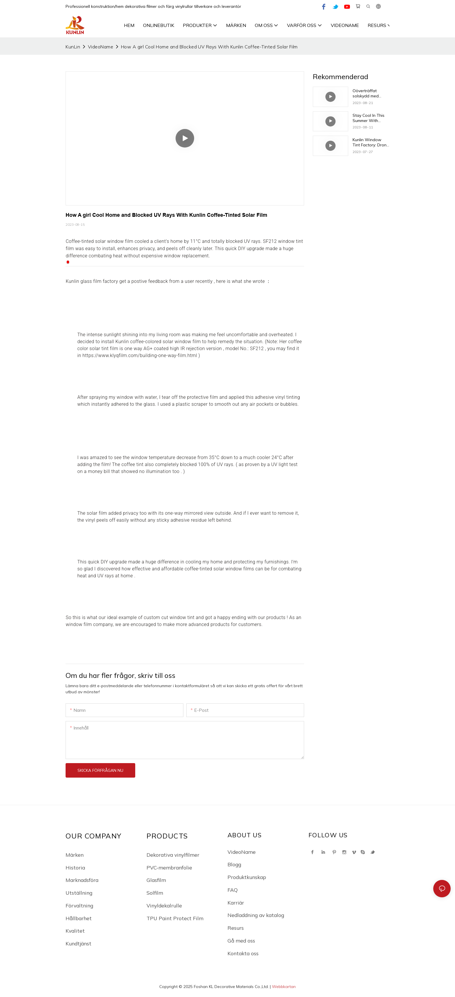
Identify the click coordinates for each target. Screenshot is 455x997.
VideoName (100, 47)
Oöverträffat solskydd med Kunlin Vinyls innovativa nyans (369, 93)
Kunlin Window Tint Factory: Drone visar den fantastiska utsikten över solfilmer (371, 142)
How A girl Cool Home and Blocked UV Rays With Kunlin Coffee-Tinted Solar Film (209, 47)
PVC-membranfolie (169, 867)
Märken (75, 855)
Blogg (234, 864)
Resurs (236, 928)
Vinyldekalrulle (164, 905)
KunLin (73, 47)
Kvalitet (75, 930)
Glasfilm (156, 880)
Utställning (79, 892)
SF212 (257, 348)
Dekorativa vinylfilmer (173, 855)
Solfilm (155, 892)
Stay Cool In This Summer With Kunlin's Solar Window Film (368, 118)
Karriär (236, 902)
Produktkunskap (247, 877)
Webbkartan (284, 986)
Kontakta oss (243, 953)
